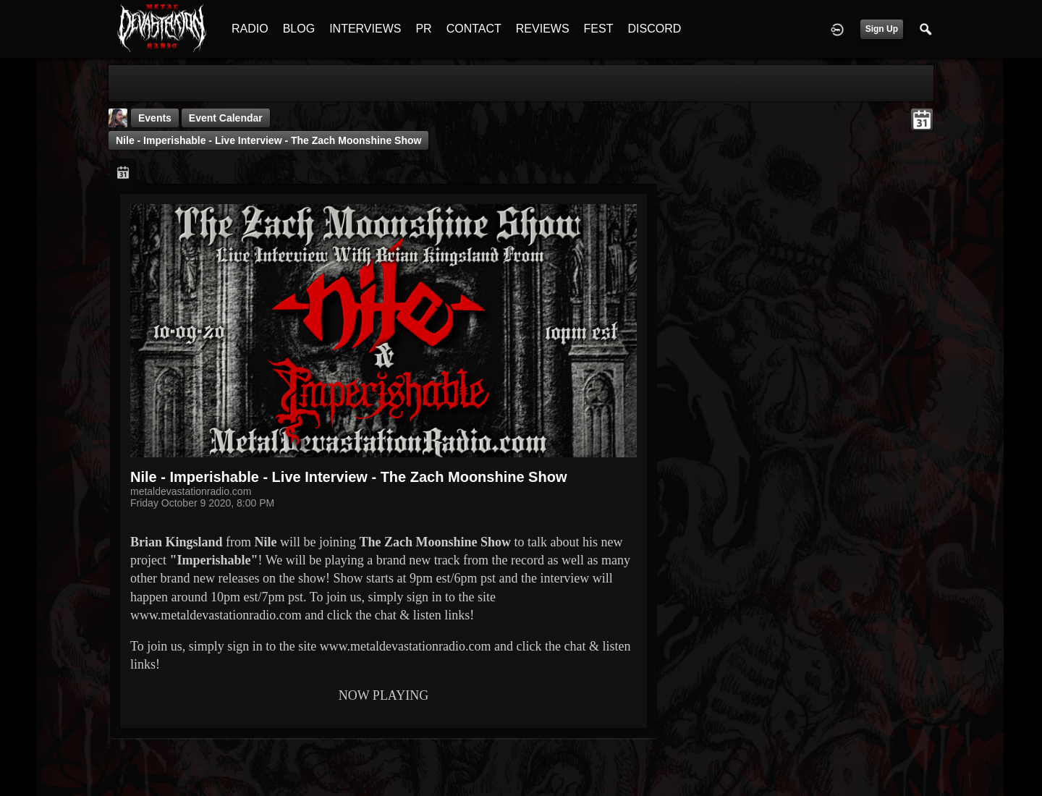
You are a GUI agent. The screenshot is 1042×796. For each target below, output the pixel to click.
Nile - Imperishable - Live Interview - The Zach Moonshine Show (268, 140)
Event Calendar (226, 118)
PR (423, 28)
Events (154, 118)
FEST (599, 28)
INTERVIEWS (365, 28)
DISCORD (654, 28)
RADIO (250, 28)
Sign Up (881, 29)
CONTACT (473, 28)
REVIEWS (542, 28)
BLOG (299, 28)
